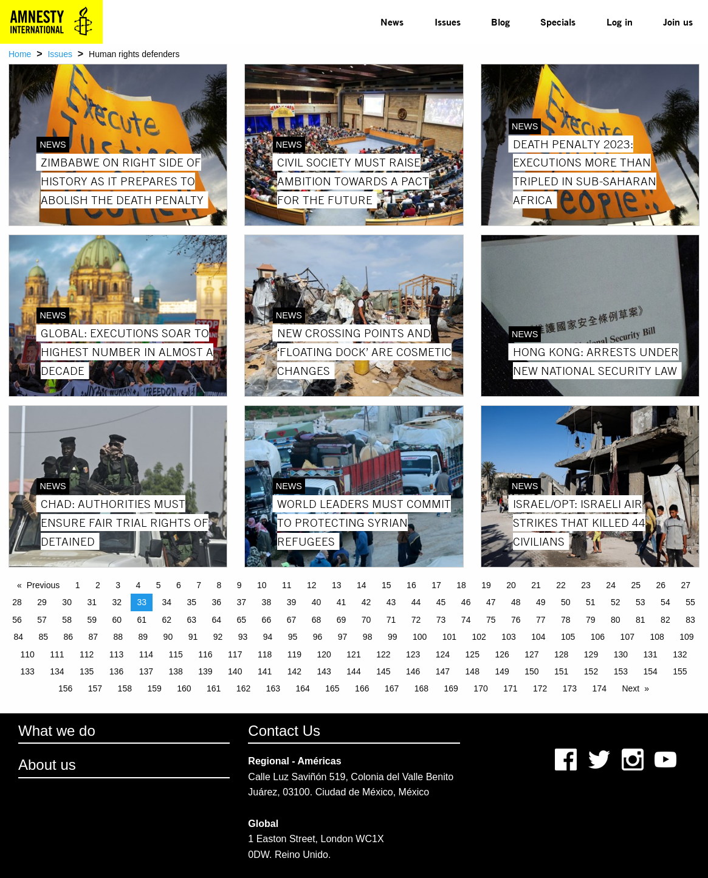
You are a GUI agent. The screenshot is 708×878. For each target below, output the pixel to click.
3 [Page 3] (117, 585)
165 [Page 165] (332, 688)
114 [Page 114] (146, 654)
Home (20, 54)
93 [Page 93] (243, 637)
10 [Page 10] (262, 585)
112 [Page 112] (87, 654)
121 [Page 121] (353, 654)
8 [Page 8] (218, 585)
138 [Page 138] (175, 671)
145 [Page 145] (383, 671)
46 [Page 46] (466, 602)
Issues (448, 21)
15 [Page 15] (386, 585)
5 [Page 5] (158, 585)
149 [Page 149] (502, 671)
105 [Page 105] (568, 637)
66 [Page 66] (267, 620)
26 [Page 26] (660, 585)
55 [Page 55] (690, 602)
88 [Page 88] (118, 637)
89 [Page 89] (143, 637)
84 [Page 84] (18, 637)
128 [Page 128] (561, 654)
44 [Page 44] (416, 602)
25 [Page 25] (636, 585)
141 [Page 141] (265, 671)
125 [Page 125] (472, 654)
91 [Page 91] (193, 637)
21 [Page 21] (536, 585)
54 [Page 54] (665, 602)
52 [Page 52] (615, 602)
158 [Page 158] (125, 688)
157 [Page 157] (95, 688)
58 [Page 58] (67, 620)
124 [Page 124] (443, 654)
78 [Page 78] (566, 620)
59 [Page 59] (92, 620)
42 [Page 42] (366, 602)
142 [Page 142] (294, 671)
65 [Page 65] (242, 620)
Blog (500, 21)
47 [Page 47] (491, 602)
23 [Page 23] (586, 585)
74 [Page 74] (466, 620)
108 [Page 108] (657, 637)
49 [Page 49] (541, 602)
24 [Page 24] (611, 585)
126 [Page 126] (502, 654)
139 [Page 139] (205, 671)
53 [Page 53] (640, 602)
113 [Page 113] (116, 654)
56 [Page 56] (17, 620)
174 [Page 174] (600, 688)
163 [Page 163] (273, 688)
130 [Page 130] (621, 654)
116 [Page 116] (205, 654)
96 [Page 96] (318, 637)
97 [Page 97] (343, 637)
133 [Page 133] (27, 671)
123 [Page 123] (413, 654)
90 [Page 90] (168, 637)
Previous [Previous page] (43, 585)
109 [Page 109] (686, 637)
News (392, 21)
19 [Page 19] (486, 585)
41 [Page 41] (341, 602)
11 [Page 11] (287, 585)
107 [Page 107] (627, 637)
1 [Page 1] (77, 585)
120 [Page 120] (324, 654)
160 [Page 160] (184, 688)
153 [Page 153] (621, 671)
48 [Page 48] (516, 602)
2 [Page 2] (97, 585)
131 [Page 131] (650, 654)
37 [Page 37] (242, 602)
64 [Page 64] (217, 620)
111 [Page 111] (57, 654)
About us (47, 764)
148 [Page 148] (472, 671)
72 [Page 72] (416, 620)
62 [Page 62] (166, 620)
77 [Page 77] (541, 620)
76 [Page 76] (516, 620)
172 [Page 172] (540, 688)
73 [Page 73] (441, 620)
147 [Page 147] (443, 671)
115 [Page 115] (175, 654)
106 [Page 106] (598, 637)
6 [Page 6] (178, 585)
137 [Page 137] (146, 671)
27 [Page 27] (685, 585)
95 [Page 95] (293, 637)
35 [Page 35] (192, 602)
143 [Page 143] (324, 671)
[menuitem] (392, 22)
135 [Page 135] (87, 671)
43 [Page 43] (391, 602)
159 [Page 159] (154, 688)
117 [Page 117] (235, 654)
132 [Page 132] (680, 654)
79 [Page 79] (591, 620)
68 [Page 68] (316, 620)
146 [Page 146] (413, 671)
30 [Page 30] (67, 602)
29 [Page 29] (42, 602)
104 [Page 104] (538, 637)
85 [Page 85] (43, 637)
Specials (558, 21)
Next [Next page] (630, 688)
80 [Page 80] (615, 620)
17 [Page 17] (436, 585)
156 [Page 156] (65, 688)
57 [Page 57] (42, 620)
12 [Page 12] (312, 585)
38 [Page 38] (267, 602)
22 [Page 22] (561, 585)
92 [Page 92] (218, 637)
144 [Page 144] (353, 671)
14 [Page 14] (361, 585)
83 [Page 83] (690, 620)
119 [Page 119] (294, 654)
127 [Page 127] (531, 654)
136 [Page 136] (116, 671)
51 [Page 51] (591, 602)
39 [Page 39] (292, 602)
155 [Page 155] (680, 671)
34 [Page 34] (166, 602)
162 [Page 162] (243, 688)
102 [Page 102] (479, 637)
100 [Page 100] (420, 637)
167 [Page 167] (392, 688)
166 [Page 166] (362, 688)
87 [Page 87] (93, 637)
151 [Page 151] (561, 671)
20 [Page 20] (511, 585)
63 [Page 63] (192, 620)
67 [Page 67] (292, 620)
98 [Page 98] (368, 637)
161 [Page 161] (214, 688)
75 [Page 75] (491, 620)
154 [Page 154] (650, 671)
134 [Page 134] (57, 671)
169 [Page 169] (451, 688)
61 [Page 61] (141, 620)
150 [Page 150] (531, 671)
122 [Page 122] (383, 654)
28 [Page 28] (17, 602)
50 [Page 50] (566, 602)
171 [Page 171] (510, 688)
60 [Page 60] (117, 620)
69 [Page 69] (341, 620)
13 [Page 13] (337, 585)
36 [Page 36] (217, 602)
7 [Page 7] (198, 585)
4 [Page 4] (138, 585)
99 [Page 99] (392, 637)
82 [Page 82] (665, 620)
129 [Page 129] (591, 654)
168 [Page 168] (421, 688)
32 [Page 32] (117, 602)
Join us (678, 21)
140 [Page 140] (235, 671)
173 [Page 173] (570, 688)
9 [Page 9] (239, 585)
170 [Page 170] (480, 688)
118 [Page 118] (265, 654)
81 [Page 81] (640, 620)
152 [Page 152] (591, 671)
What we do (56, 730)
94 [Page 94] (268, 637)
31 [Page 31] (92, 602)
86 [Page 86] (68, 637)
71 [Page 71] (391, 620)
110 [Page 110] (27, 654)
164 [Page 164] (302, 688)
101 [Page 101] (449, 637)
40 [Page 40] (316, 602)
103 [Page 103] (508, 637)
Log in (620, 21)
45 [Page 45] (441, 602)
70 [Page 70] (366, 620)
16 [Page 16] (411, 585)
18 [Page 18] (461, 585)
